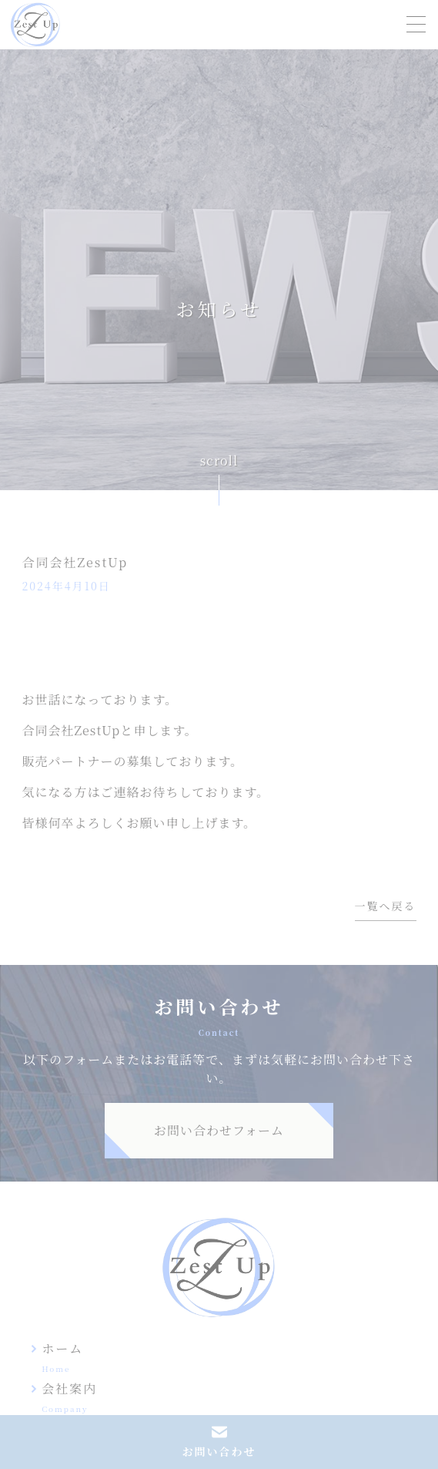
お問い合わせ (219, 1452)
